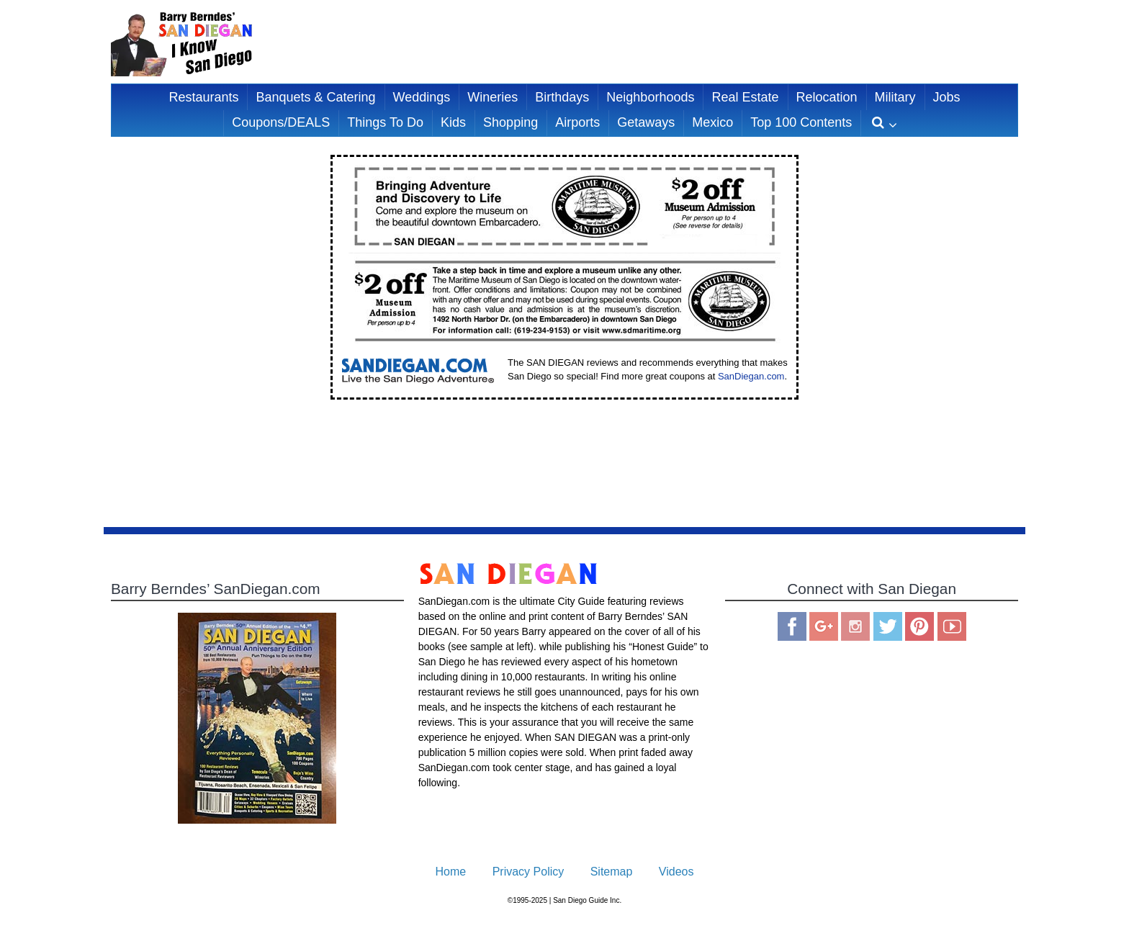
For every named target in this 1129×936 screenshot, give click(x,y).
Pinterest (919, 626)
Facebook (792, 626)
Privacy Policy (528, 871)
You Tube (951, 626)
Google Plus (823, 626)
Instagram (855, 626)
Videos (676, 871)
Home (451, 871)
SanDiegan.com (751, 376)
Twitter (887, 626)
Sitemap (611, 871)
